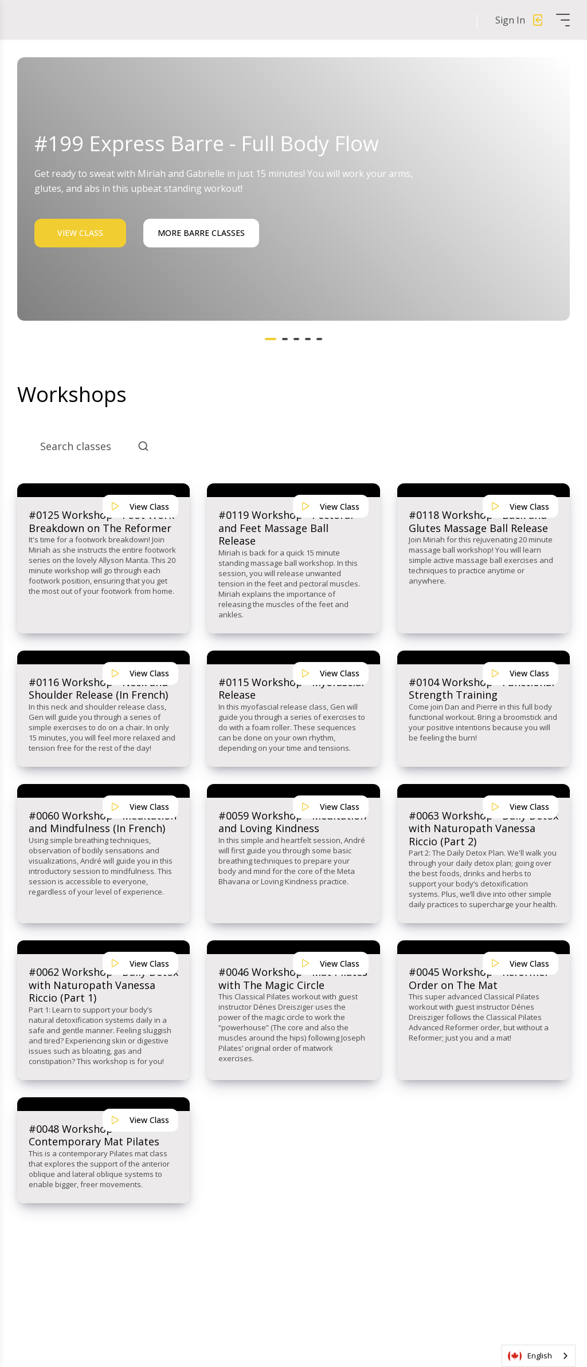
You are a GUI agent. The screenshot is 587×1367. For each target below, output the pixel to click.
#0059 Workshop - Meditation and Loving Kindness (292, 822)
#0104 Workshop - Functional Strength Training (481, 689)
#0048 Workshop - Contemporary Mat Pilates (94, 1135)
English (530, 1356)
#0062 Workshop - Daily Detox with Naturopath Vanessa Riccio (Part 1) (103, 985)
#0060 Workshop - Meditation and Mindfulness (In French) (103, 822)
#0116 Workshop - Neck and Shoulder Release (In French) (98, 689)
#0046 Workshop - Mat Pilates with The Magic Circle (292, 978)
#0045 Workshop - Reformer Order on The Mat (479, 978)
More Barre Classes (201, 232)
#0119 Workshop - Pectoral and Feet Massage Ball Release (285, 528)
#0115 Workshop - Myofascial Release (291, 689)
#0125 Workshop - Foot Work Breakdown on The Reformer (101, 521)
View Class (80, 232)
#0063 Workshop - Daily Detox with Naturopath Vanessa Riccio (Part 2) (483, 828)
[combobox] (539, 1356)
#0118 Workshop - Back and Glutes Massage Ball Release (478, 521)
